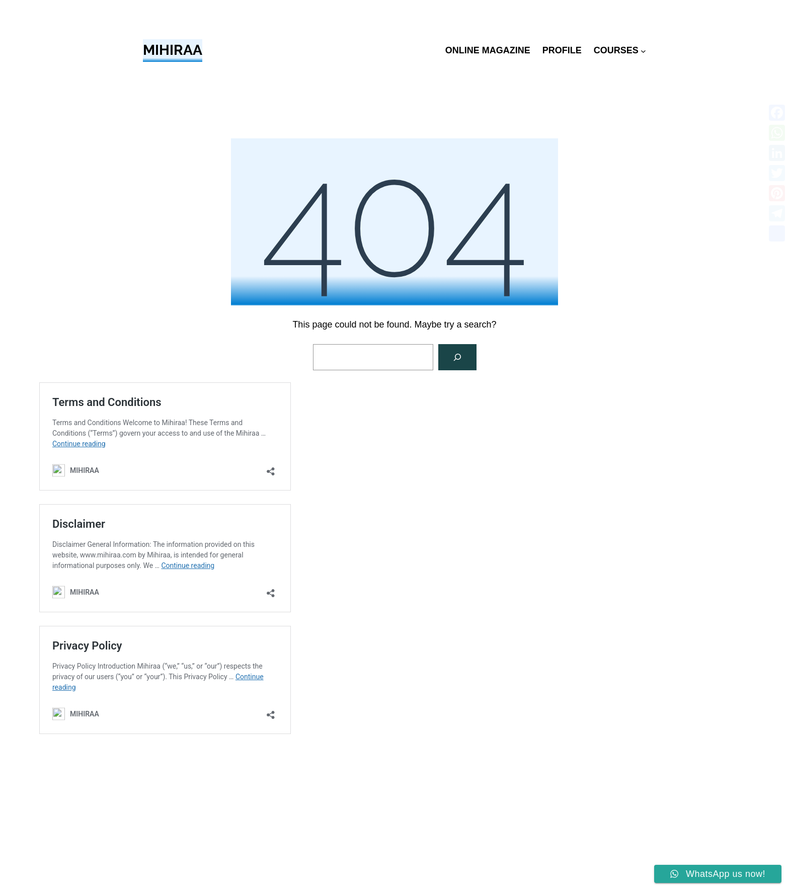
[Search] (457, 357)
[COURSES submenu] (643, 50)
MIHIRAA (172, 50)
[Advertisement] (394, 817)
